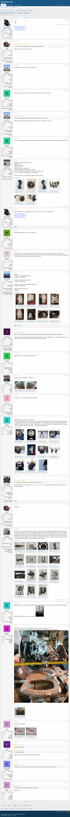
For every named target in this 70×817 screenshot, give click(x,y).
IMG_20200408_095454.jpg (32, 736)
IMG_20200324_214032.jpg (21, 596)
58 (14, 17)
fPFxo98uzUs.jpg (18, 471)
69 (22, 17)
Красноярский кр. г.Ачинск (7, 543)
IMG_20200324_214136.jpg (32, 596)
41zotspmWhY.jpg (19, 456)
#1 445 (67, 602)
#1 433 (67, 209)
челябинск (10, 55)
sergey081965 (6, 27)
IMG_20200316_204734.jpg (21, 566)
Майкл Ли (6, 279)
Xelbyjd (7, 424)
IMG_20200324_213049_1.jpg (45, 581)
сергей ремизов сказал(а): (20, 44)
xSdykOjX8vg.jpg (18, 203)
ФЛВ (7, 237)
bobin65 (7, 382)
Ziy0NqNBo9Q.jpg (30, 203)
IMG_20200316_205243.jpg (32, 550)
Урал (11, 343)
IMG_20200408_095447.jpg (21, 736)
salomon (7, 360)
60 (18, 17)
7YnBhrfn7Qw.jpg (42, 441)
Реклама (14, 815)
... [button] (7, 17)
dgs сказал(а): (18, 745)
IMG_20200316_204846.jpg (55, 550)
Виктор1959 (4, 14)
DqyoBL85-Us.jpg (19, 441)
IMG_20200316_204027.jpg (44, 550)
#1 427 (67, 40)
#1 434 (67, 230)
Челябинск (10, 617)
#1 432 (67, 160)
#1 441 (67, 417)
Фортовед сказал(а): (19, 116)
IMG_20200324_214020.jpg (55, 581)
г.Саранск (10, 79)
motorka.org (9, 815)
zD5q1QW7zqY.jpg (42, 471)
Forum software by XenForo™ (13, 814)
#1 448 (67, 741)
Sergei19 (7, 336)
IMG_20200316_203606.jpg (32, 566)
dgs (7, 728)
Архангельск (10, 285)
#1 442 (67, 476)
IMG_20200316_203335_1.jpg (56, 566)
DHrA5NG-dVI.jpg (30, 456)
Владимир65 (7, 768)
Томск (11, 388)
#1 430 (67, 112)
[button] (13, 5)
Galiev (6, 72)
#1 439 (67, 375)
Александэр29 (6, 484)
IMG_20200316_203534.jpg (44, 566)
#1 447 (67, 721)
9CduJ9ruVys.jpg (18, 191)
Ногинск (10, 408)
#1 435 (67, 251)
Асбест (11, 754)
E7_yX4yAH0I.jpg (42, 456)
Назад (3, 17)
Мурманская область (8, 33)
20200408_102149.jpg (20, 716)
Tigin (7, 48)
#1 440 (67, 395)
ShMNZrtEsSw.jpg (30, 441)
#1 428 (67, 65)
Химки (11, 734)
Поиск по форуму (13, 7)
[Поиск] (66, 5)
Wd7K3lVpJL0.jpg (53, 191)
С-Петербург (10, 103)
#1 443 (67, 504)
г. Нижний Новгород (8, 639)
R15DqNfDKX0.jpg (42, 191)
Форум (3, 5)
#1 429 (67, 90)
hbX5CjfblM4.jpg (53, 456)
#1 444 (67, 528)
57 (11, 17)
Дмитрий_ (6, 633)
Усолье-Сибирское (8, 430)
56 (9, 17)
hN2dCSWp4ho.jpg (30, 471)
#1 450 (67, 782)
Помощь (65, 811)
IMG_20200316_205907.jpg (21, 550)
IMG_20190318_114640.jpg (21, 390)
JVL (7, 402)
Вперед (26, 17)
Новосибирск (9, 243)
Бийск (11, 264)
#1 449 (67, 761)
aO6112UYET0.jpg (53, 441)
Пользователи (18, 5)
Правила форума (59, 811)
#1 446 (67, 625)
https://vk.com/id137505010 (39, 484)
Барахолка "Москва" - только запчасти (15, 13)
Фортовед (6, 97)
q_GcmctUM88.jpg (30, 191)
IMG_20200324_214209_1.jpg (45, 596)
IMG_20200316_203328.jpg (21, 581)
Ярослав (7, 167)
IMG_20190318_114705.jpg (32, 390)
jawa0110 (7, 536)
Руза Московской (9, 774)
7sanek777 (7, 258)
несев (6, 749)
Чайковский (10, 173)
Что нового (9, 5)
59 (16, 17)
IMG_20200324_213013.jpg (32, 581)
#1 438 (67, 353)
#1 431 (67, 138)
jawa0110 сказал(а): (19, 764)
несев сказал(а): (18, 785)
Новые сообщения (4, 7)
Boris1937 (6, 610)
